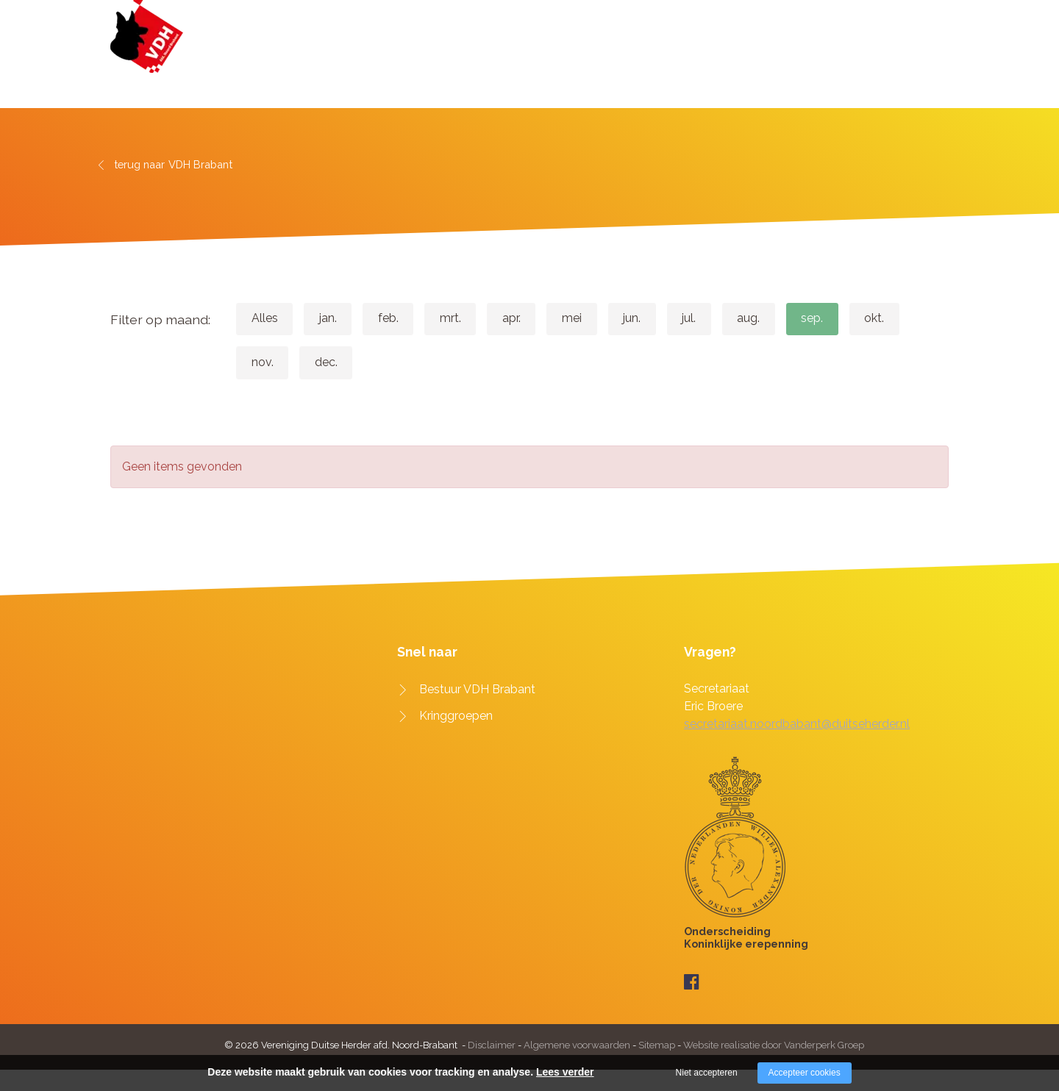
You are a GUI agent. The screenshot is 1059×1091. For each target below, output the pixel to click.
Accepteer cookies (805, 1072)
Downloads (851, 64)
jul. (738, 319)
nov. (333, 364)
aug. (804, 319)
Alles (267, 319)
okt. (264, 364)
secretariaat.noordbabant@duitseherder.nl (797, 727)
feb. (404, 319)
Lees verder (565, 1072)
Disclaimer (492, 1045)
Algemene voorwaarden (577, 1045)
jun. (674, 319)
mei (608, 319)
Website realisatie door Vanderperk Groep (773, 1045)
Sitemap (656, 1045)
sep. (874, 319)
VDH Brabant (608, 64)
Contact (927, 64)
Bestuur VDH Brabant (477, 692)
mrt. (473, 319)
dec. (403, 364)
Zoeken (932, 18)
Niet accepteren (707, 1072)
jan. (337, 319)
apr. (541, 319)
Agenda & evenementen (732, 64)
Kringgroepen (456, 719)
